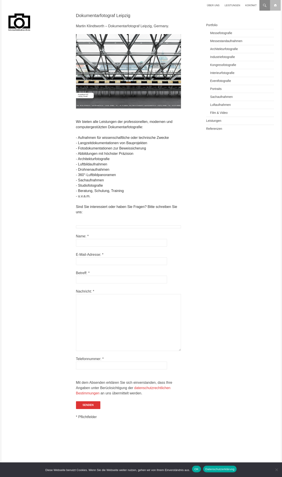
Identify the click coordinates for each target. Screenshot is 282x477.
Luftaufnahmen (220, 105)
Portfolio (212, 25)
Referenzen (214, 128)
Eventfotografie (220, 81)
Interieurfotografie (222, 73)
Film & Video (219, 112)
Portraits (216, 89)
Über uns (213, 5)
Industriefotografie (222, 57)
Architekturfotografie (224, 49)
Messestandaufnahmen (226, 41)
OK (196, 469)
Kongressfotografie (223, 65)
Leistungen (232, 5)
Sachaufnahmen (221, 97)
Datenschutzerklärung (219, 469)
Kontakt (251, 5)
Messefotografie (221, 33)
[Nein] (276, 469)
